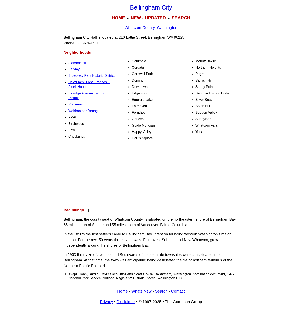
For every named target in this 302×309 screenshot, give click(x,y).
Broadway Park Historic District (91, 75)
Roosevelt (75, 104)
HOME (118, 17)
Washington (167, 27)
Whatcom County (140, 27)
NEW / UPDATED (148, 17)
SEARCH (181, 17)
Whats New (141, 291)
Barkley (74, 69)
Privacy (106, 301)
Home (122, 291)
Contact (178, 291)
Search (161, 291)
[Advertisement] (151, 174)
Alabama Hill (77, 63)
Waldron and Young (83, 111)
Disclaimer (126, 301)
